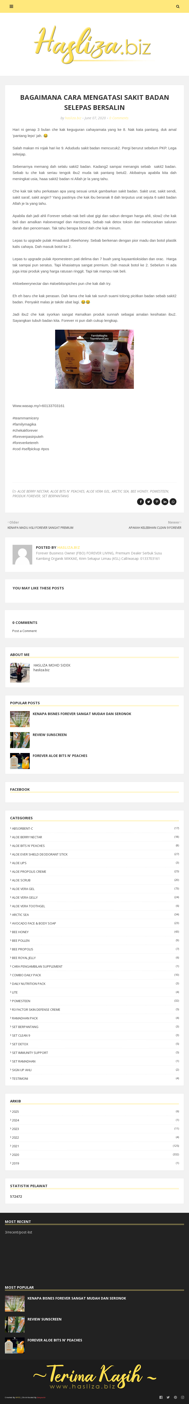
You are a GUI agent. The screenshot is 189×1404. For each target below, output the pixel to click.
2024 (95, 1120)
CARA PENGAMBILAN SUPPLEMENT (95, 966)
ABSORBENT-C (95, 828)
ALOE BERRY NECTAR (32, 491)
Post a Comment (24, 631)
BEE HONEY (139, 491)
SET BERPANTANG (55, 496)
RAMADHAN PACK (95, 1018)
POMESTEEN (159, 491)
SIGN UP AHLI (95, 1070)
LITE (95, 992)
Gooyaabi (41, 1397)
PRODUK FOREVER (26, 496)
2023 (95, 1129)
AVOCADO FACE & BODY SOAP (95, 923)
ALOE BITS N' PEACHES (67, 491)
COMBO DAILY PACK (95, 975)
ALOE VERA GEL (98, 491)
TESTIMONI (95, 1078)
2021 (95, 1146)
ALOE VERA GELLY (95, 897)
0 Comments (118, 118)
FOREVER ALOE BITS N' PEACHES (60, 755)
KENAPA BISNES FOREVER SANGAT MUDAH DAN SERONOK (82, 713)
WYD (18, 1397)
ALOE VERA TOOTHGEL (95, 906)
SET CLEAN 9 (95, 1035)
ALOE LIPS (95, 863)
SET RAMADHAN (95, 1061)
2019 (95, 1163)
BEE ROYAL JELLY (95, 958)
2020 (95, 1154)
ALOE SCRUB (95, 880)
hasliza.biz (73, 118)
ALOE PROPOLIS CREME (95, 871)
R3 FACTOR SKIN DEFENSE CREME (95, 1009)
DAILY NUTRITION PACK (95, 983)
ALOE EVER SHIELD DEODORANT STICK (95, 854)
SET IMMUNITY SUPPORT (95, 1052)
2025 (95, 1111)
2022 (95, 1137)
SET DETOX (95, 1044)
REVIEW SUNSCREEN (50, 734)
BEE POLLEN (95, 940)
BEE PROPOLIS (95, 949)
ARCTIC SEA (120, 491)
